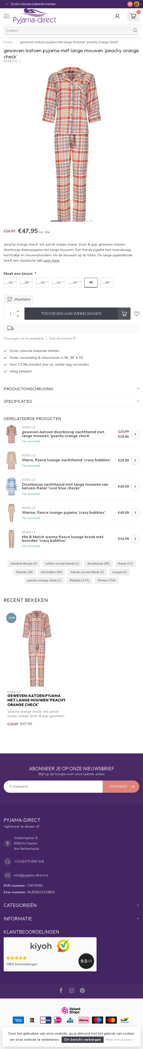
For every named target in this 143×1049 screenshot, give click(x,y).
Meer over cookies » (119, 1040)
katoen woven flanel (87, 572)
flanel (125, 563)
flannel (24, 572)
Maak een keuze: (20, 273)
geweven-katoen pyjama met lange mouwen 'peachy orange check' (69, 42)
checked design (24, 563)
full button (51, 572)
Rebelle (10, 61)
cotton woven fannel (62, 563)
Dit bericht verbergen (82, 1039)
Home (8, 42)
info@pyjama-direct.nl (31, 875)
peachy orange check (44, 580)
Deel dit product (62, 338)
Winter (107, 580)
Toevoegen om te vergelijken (24, 338)
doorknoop (98, 563)
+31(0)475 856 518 (29, 861)
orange (119, 572)
